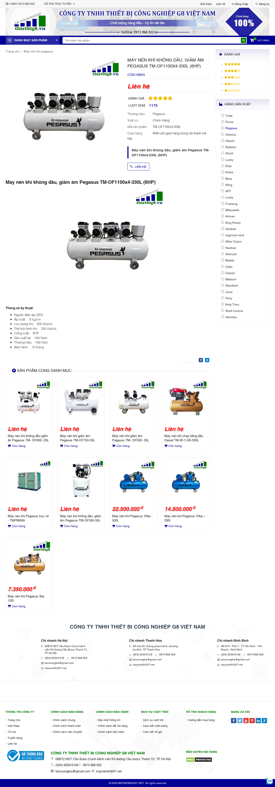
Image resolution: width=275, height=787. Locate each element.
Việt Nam (41, 337)
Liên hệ (220, 4)
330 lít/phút (48, 328)
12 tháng (38, 347)
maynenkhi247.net (55, 668)
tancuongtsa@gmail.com (59, 662)
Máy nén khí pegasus (38, 51)
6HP (36, 333)
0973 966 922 (26, 3)
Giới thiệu (206, 4)
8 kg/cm (35, 319)
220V (39, 314)
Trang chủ (13, 51)
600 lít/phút (44, 323)
